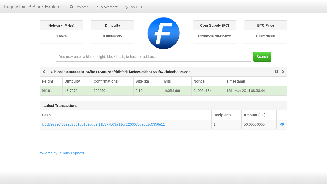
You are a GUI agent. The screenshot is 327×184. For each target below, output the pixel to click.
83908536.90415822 (214, 36)
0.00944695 (112, 36)
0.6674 (61, 36)
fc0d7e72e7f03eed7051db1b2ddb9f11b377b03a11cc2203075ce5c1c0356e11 (103, 124)
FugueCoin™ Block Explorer (33, 6)
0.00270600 (265, 36)
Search (262, 57)
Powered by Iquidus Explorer (61, 153)
